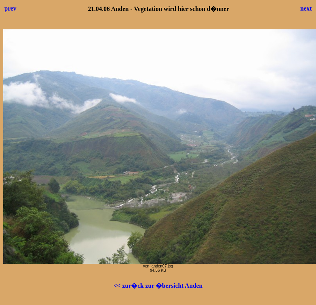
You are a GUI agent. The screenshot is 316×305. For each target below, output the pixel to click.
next (306, 8)
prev (10, 8)
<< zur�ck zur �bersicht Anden (158, 285)
